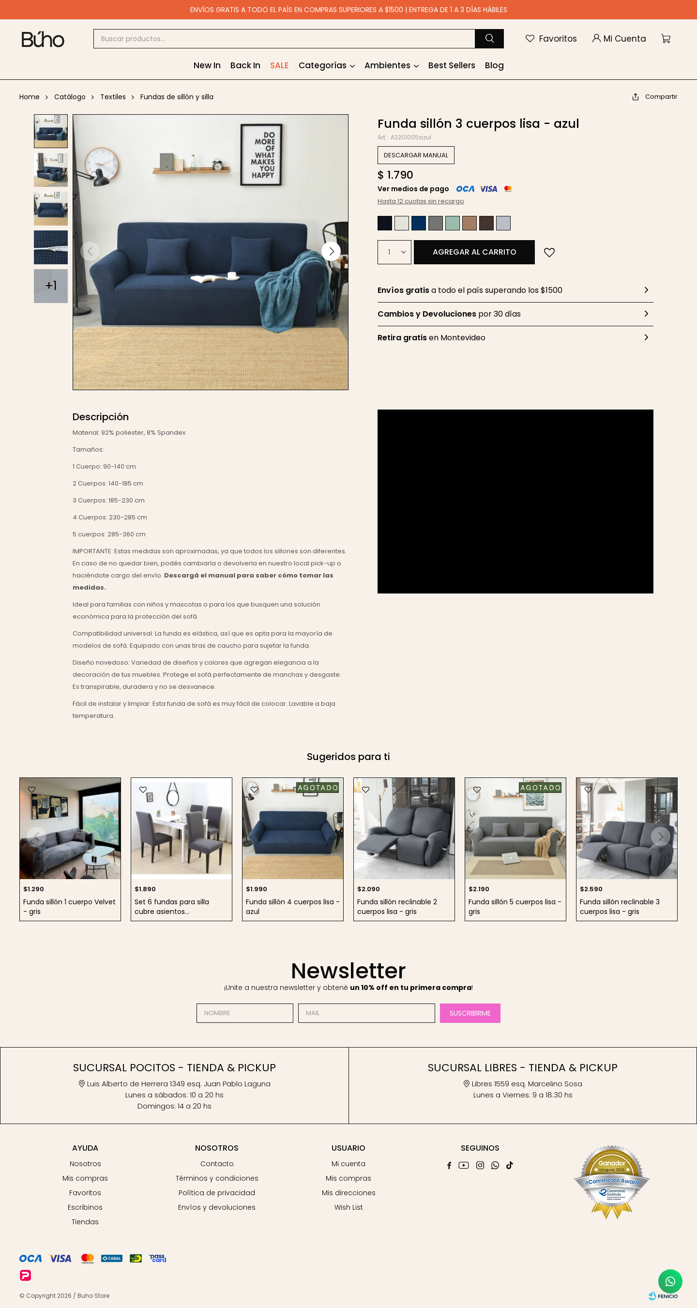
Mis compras (85, 1178)
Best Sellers (451, 65)
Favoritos (85, 1193)
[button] (489, 38)
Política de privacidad (217, 1193)
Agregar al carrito (474, 252)
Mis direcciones (349, 1193)
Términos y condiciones (217, 1178)
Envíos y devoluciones (217, 1207)
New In (207, 65)
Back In (245, 65)
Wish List (348, 1207)
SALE (279, 65)
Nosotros (85, 1164)
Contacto (217, 1164)
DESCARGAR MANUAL (416, 155)
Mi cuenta (348, 1164)
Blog (494, 65)
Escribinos (85, 1207)
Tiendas (85, 1222)
